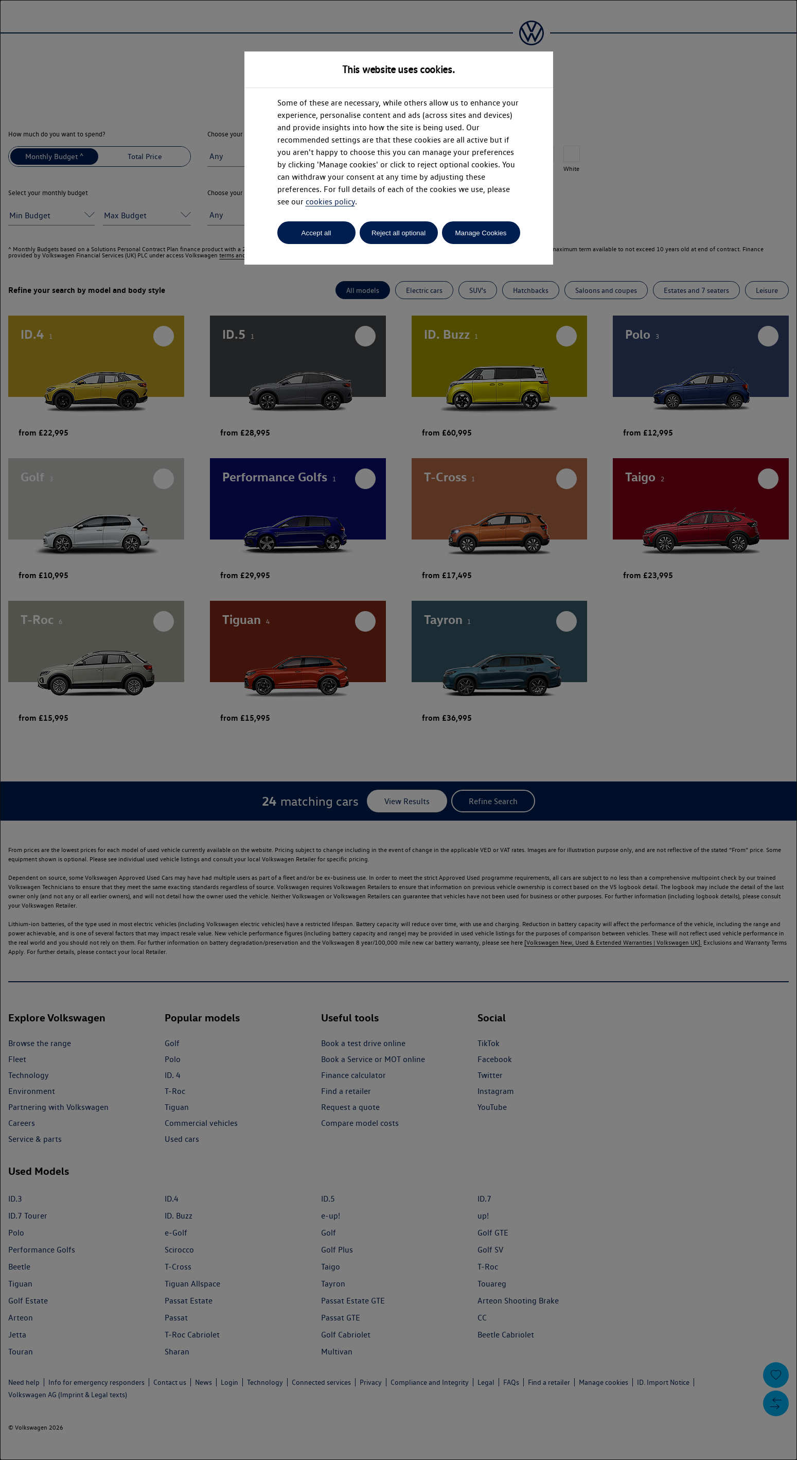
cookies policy (330, 201)
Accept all (316, 233)
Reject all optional (398, 233)
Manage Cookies (480, 233)
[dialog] (398, 730)
